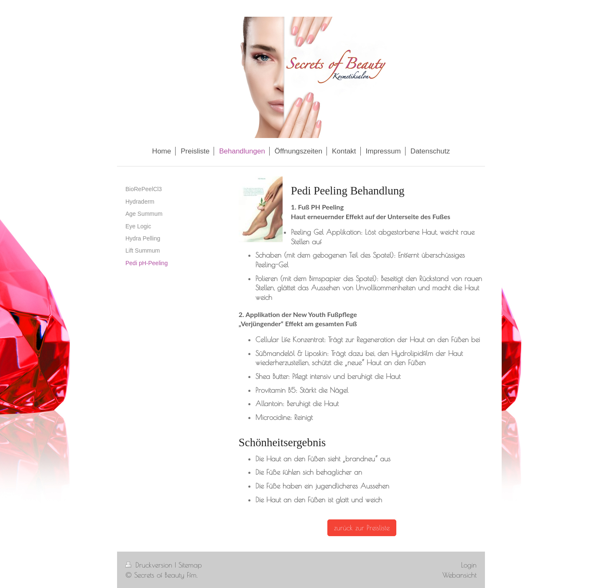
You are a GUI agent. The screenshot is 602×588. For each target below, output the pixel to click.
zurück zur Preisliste (362, 528)
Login (469, 565)
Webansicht (459, 575)
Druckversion (150, 565)
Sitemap (190, 565)
